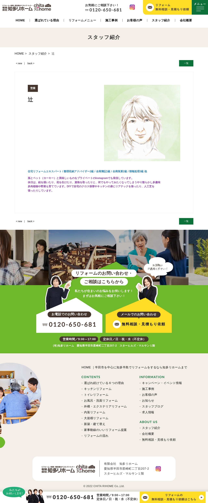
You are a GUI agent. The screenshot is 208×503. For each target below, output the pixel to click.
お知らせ (148, 400)
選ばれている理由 (47, 20)
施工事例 (111, 20)
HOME (20, 20)
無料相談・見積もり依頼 (159, 439)
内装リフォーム (94, 412)
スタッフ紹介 (161, 20)
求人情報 (148, 412)
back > (30, 63)
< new (19, 63)
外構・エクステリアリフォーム (105, 406)
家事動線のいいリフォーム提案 (105, 430)
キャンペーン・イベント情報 (162, 383)
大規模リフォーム (96, 418)
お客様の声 (134, 20)
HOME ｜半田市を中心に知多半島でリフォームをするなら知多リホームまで (134, 367)
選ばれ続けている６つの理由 (104, 383)
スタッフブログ (152, 406)
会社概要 (186, 20)
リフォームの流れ (96, 435)
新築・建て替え (94, 424)
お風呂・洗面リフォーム (101, 400)
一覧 (186, 63)
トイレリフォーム (96, 394)
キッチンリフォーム (98, 388)
